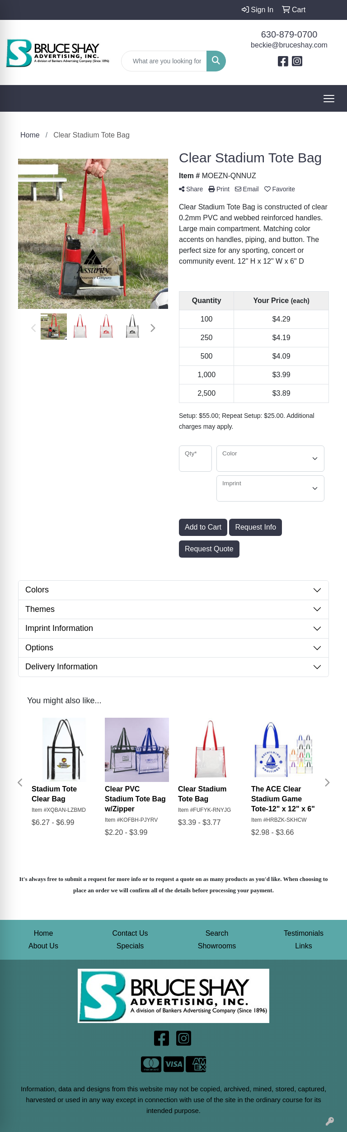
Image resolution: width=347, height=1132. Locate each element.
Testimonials (304, 933)
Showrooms (217, 946)
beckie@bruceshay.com (289, 45)
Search (217, 933)
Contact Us (130, 933)
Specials (130, 946)
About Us (43, 946)
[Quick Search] (164, 61)
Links (303, 946)
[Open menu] (329, 99)
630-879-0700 (289, 34)
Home (43, 933)
